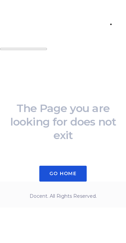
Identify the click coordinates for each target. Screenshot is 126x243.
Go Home (63, 173)
